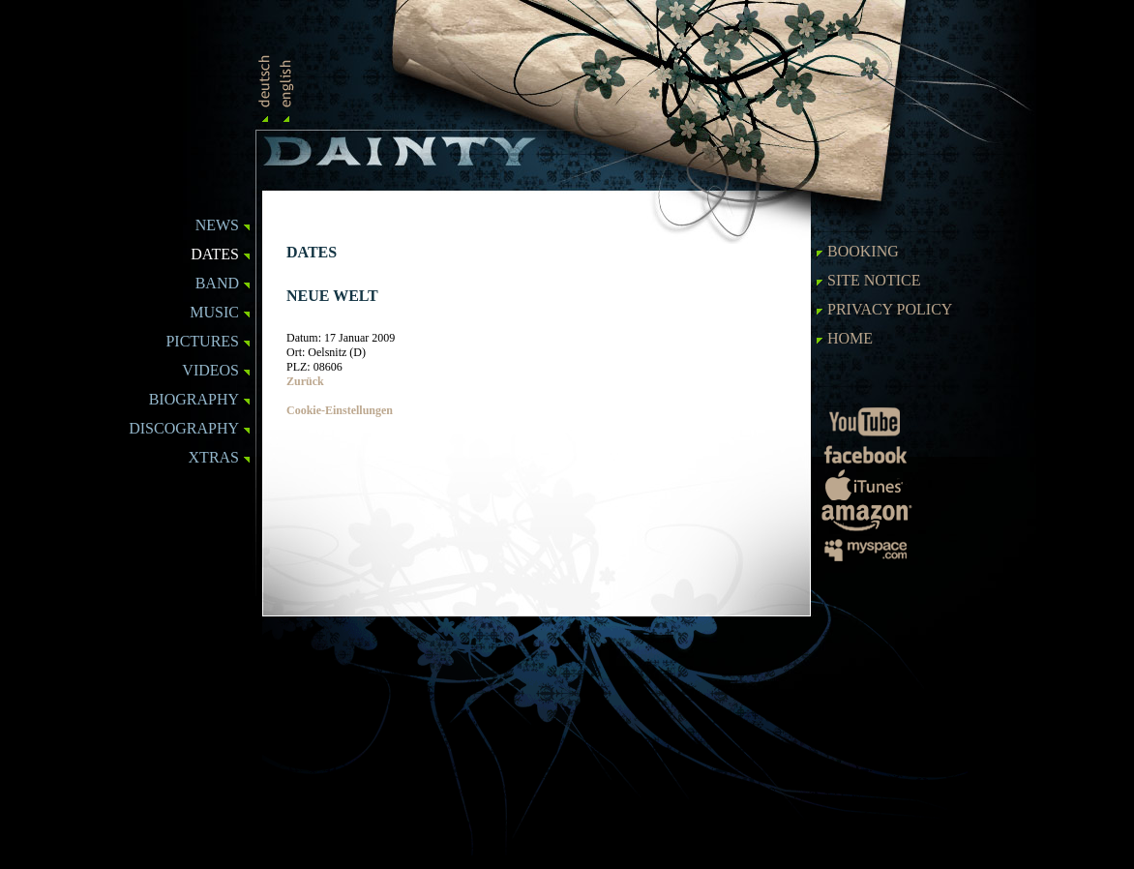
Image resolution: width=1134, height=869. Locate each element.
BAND (222, 283)
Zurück (305, 381)
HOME (845, 338)
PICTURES (207, 341)
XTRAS (219, 457)
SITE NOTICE (868, 280)
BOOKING (858, 251)
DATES (220, 254)
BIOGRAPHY (199, 399)
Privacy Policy (884, 309)
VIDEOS (216, 370)
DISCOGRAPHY (189, 428)
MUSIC (220, 312)
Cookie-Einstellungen (339, 410)
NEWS (222, 225)
